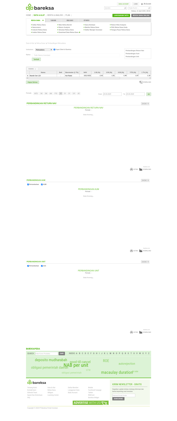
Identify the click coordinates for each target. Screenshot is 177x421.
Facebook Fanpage (94, 390)
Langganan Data (73, 390)
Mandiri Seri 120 (35, 76)
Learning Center (53, 395)
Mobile (90, 388)
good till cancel (80, 362)
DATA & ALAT (39, 15)
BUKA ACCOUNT (124, 4)
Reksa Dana (40, 43)
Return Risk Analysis (118, 25)
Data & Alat (30, 43)
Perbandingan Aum (132, 53)
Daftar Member (73, 388)
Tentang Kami (32, 388)
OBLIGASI (70, 20)
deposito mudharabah (51, 360)
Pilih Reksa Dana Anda (119, 27)
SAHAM (53, 20)
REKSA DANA (35, 20)
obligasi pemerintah (72, 372)
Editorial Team (32, 393)
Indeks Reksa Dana (39, 32)
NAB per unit (76, 365)
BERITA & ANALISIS (55, 15)
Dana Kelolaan (90, 25)
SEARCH (30, 353)
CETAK (134, 169)
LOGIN (135, 4)
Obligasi (50, 393)
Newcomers (36, 27)
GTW (88, 370)
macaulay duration (117, 372)
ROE (106, 361)
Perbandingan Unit (132, 56)
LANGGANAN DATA (121, 15)
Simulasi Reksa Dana (66, 30)
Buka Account (72, 393)
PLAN (67, 15)
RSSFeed (91, 395)
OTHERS (86, 20)
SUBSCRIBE (118, 399)
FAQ (28, 398)
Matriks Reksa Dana (92, 27)
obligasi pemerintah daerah (49, 367)
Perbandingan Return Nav (135, 50)
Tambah (36, 59)
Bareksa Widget (93, 398)
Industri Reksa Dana (39, 30)
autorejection (127, 363)
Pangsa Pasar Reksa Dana (120, 30)
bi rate (135, 371)
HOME (28, 15)
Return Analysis (64, 27)
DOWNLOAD (145, 82)
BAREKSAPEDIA (33, 348)
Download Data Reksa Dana (68, 32)
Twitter (90, 393)
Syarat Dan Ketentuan (34, 395)
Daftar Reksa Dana (39, 25)
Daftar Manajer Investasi (93, 30)
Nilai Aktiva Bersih (65, 25)
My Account (146, 3)
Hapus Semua (32, 82)
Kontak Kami (31, 390)
